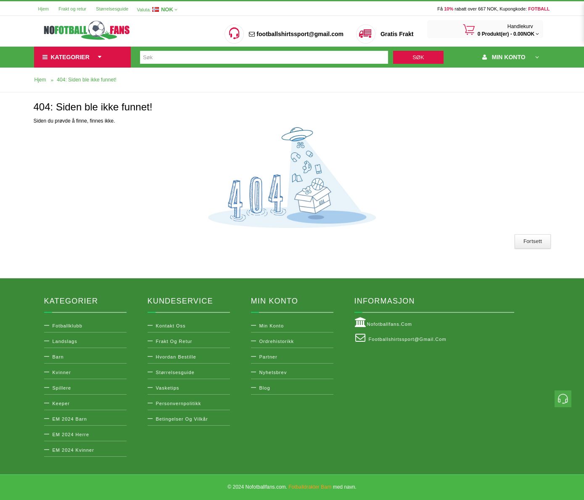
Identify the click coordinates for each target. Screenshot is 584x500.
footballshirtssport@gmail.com (296, 34)
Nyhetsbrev (273, 372)
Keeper (61, 403)
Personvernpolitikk (178, 403)
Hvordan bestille (176, 356)
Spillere (62, 387)
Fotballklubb (67, 325)
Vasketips (168, 387)
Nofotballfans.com (383, 322)
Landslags (65, 341)
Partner (268, 356)
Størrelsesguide (112, 8)
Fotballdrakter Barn (309, 487)
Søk (418, 57)
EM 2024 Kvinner (73, 450)
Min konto (271, 325)
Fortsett (532, 241)
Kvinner (62, 372)
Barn (58, 356)
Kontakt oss (171, 325)
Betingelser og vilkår (182, 418)
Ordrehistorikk (276, 341)
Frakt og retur (72, 8)
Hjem (43, 8)
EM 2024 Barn (70, 418)
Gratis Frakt (397, 34)
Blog (264, 387)
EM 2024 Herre (71, 434)
